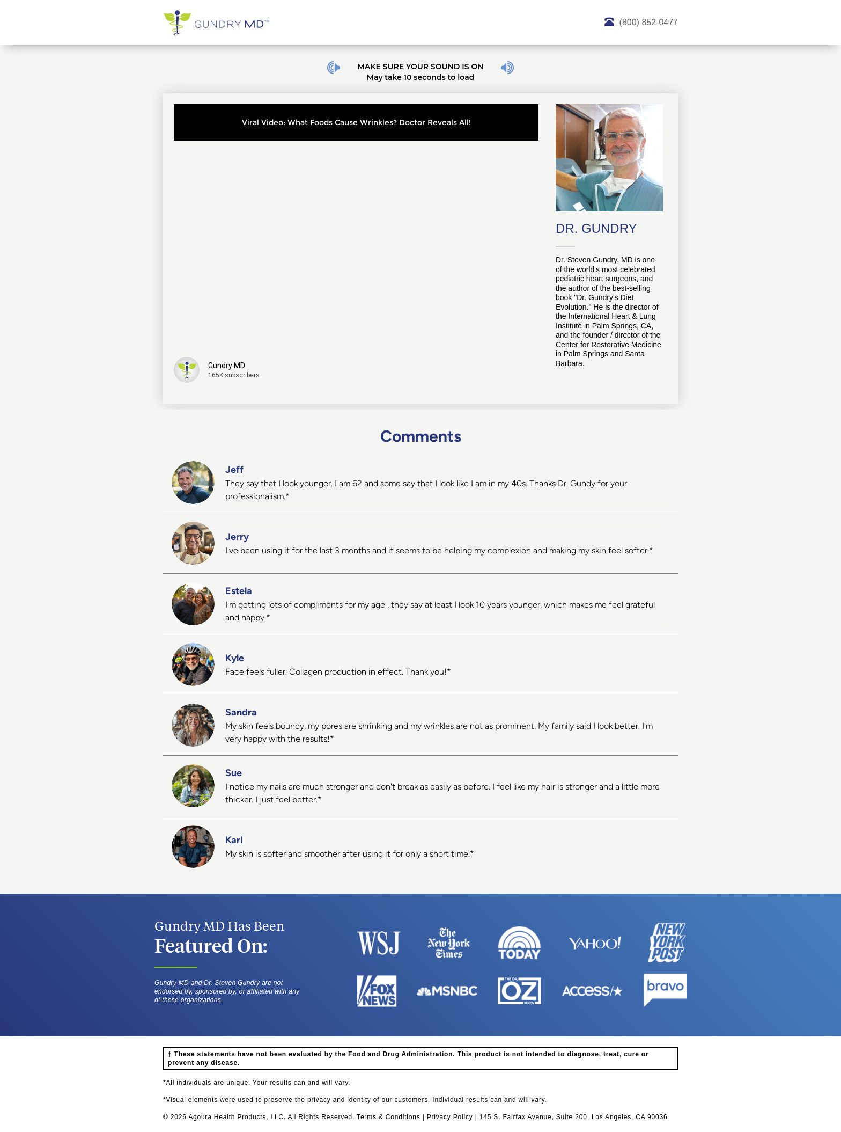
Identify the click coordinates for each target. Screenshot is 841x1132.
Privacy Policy (450, 1117)
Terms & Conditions (388, 1117)
